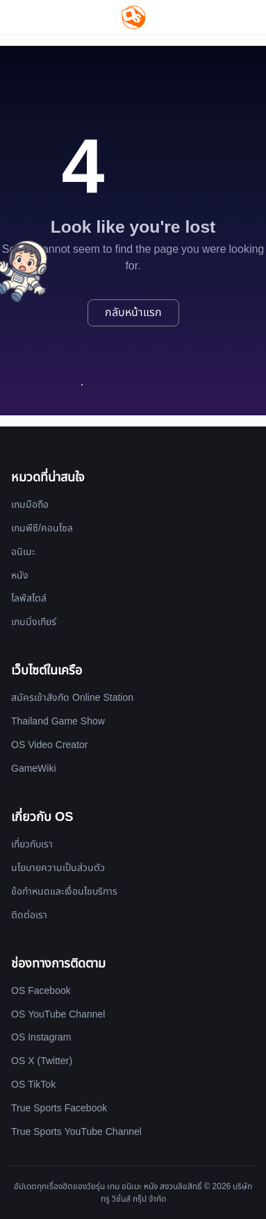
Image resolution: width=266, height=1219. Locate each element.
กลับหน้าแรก (133, 312)
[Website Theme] (245, 17)
